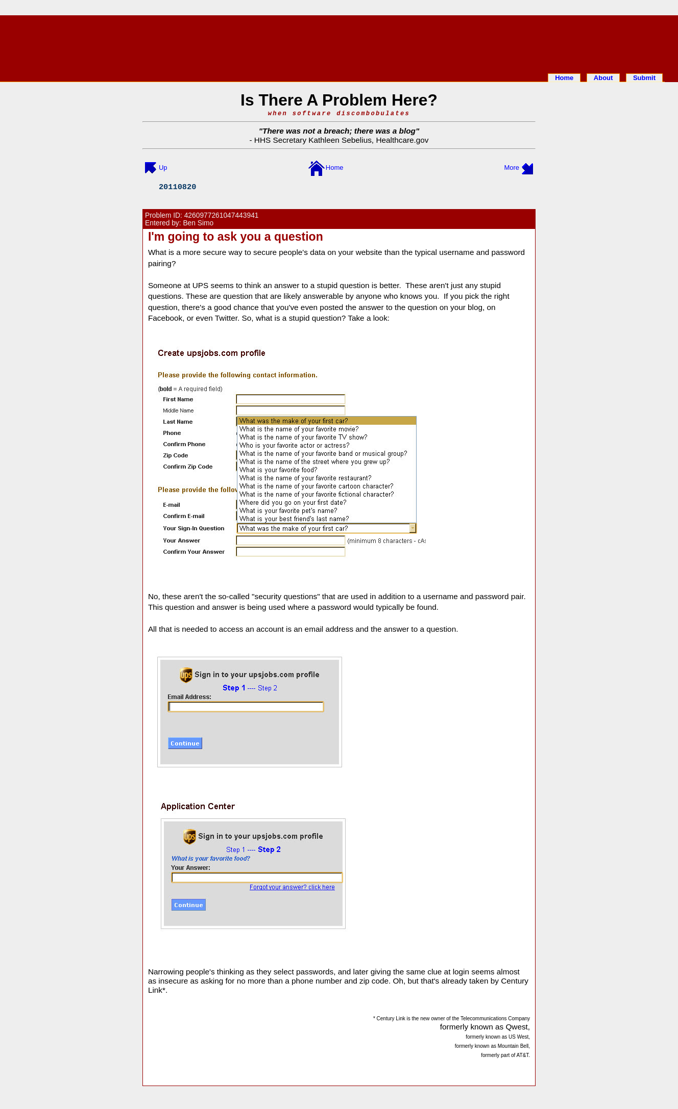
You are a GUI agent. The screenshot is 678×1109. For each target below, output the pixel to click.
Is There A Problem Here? (339, 100)
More (511, 167)
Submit (644, 78)
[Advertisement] (339, 42)
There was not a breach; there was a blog (339, 130)
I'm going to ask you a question (235, 236)
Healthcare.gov (402, 140)
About (603, 78)
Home (564, 78)
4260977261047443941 (221, 215)
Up (163, 167)
